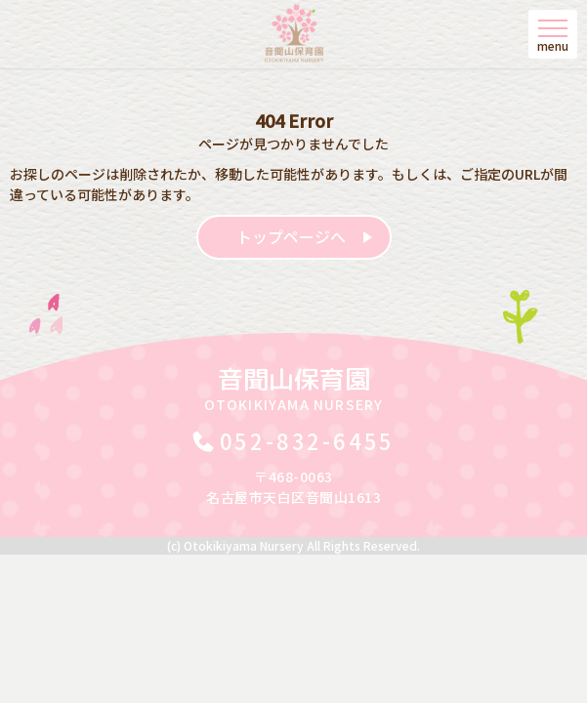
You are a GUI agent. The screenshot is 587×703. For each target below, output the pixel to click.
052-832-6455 (308, 440)
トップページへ (291, 236)
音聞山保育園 (294, 387)
